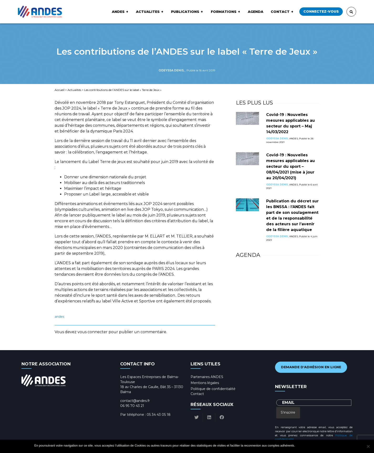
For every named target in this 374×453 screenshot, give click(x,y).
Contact (280, 12)
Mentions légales (205, 383)
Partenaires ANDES (207, 377)
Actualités (74, 90)
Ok (299, 445)
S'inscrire (288, 412)
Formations (223, 12)
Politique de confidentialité (213, 389)
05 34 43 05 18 (159, 414)
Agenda (255, 12)
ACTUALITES (148, 12)
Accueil (59, 90)
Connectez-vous (321, 11)
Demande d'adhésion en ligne (311, 367)
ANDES (118, 12)
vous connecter (93, 332)
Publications (185, 12)
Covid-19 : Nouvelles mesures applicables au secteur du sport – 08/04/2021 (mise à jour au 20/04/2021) (290, 166)
